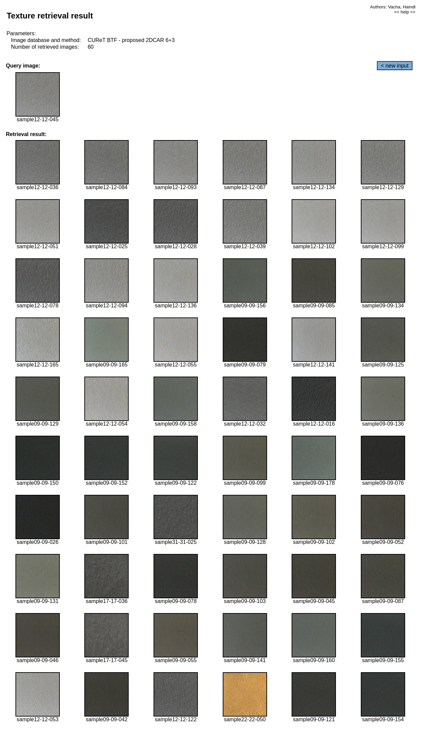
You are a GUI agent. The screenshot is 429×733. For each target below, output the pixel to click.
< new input (395, 66)
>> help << (405, 11)
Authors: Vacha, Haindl (392, 6)
